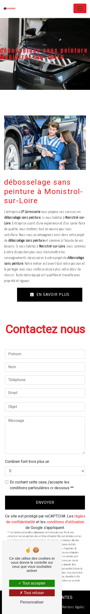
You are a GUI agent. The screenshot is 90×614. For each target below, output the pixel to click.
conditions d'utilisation (65, 522)
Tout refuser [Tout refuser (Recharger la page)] (32, 593)
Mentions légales (72, 607)
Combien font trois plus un (27, 461)
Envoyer (45, 502)
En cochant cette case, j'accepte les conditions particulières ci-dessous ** (42, 485)
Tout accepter (31, 583)
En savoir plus (49, 294)
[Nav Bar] (79, 8)
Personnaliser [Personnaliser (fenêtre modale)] (32, 602)
